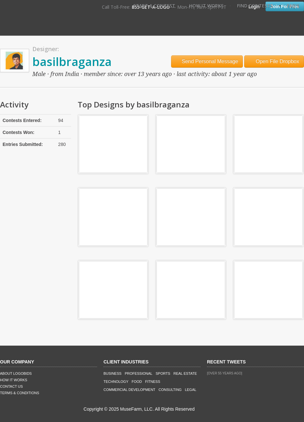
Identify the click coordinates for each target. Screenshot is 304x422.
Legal (190, 390)
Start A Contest (154, 6)
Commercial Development (129, 390)
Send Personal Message (207, 61)
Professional (139, 373)
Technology (115, 381)
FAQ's (293, 6)
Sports (163, 373)
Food (137, 381)
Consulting (169, 390)
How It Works (206, 6)
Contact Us (11, 386)
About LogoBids (16, 373)
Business (112, 373)
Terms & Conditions (19, 393)
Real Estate (185, 373)
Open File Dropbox (274, 61)
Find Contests (255, 6)
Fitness (152, 381)
